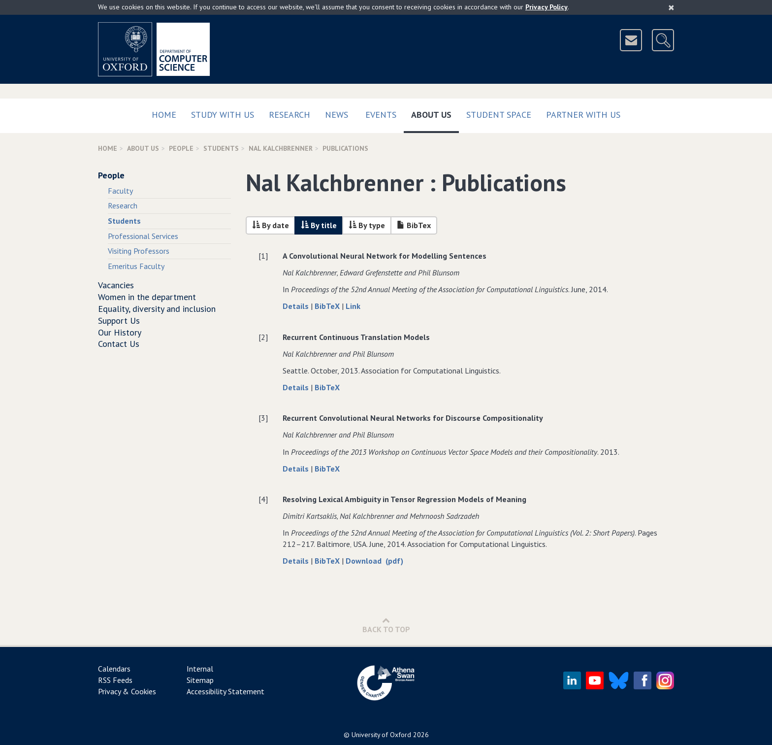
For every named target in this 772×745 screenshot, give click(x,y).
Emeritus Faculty (136, 266)
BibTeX (328, 306)
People (181, 148)
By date (270, 225)
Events (380, 114)
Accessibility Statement (225, 691)
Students (221, 148)
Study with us (222, 114)
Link (353, 306)
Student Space (498, 114)
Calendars (114, 669)
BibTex (414, 225)
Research (289, 114)
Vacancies (116, 285)
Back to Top (386, 625)
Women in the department (147, 297)
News (336, 114)
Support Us (119, 320)
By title (319, 225)
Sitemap (200, 680)
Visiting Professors (138, 251)
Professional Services (143, 236)
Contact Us (118, 343)
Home (164, 114)
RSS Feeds (115, 680)
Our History (119, 332)
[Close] (671, 7)
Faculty (120, 191)
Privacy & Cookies (127, 691)
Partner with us (583, 114)
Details (297, 306)
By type (367, 225)
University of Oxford (381, 734)
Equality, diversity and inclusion (157, 308)
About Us (435, 112)
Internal (200, 669)
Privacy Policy (546, 6)
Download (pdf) (374, 561)
